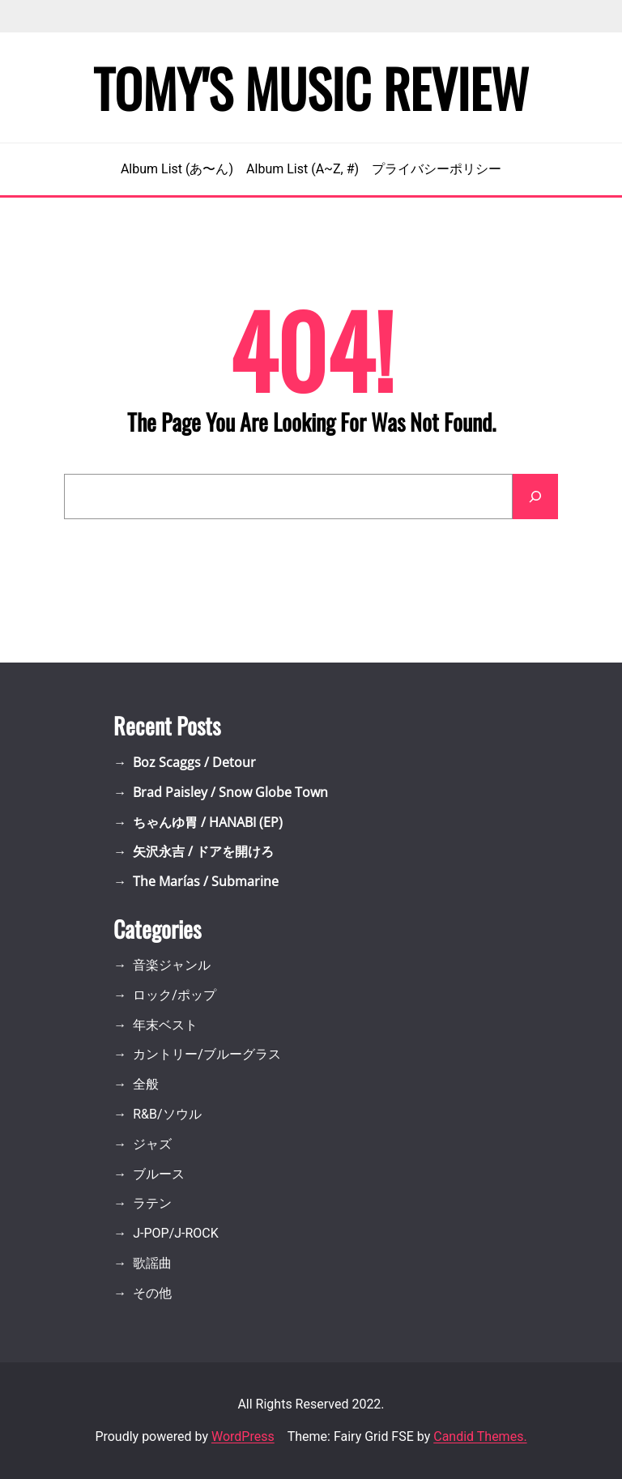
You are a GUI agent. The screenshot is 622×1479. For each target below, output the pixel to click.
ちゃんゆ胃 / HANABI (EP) (208, 822)
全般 (146, 1084)
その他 (152, 1293)
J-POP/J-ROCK (176, 1233)
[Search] (535, 496)
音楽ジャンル (172, 965)
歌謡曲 (152, 1263)
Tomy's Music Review (311, 87)
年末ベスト (165, 1025)
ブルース (159, 1174)
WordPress (243, 1436)
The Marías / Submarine (206, 881)
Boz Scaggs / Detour (194, 762)
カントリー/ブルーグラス (207, 1054)
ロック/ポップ (174, 995)
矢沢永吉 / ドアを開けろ (203, 851)
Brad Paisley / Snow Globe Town (230, 792)
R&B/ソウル (167, 1114)
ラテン (152, 1203)
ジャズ (152, 1144)
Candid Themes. (479, 1436)
